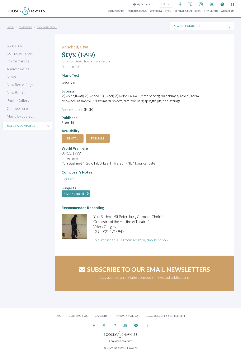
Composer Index (20, 53)
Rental (72, 138)
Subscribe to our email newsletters (144, 269)
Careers (101, 315)
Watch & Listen (160, 11)
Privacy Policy (126, 315)
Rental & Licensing (187, 11)
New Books (16, 92)
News (11, 77)
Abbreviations (72, 109)
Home (10, 27)
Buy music (211, 11)
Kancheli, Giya (75, 47)
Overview (15, 45)
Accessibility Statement (165, 315)
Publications (137, 11)
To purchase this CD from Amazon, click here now (131, 240)
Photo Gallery (18, 100)
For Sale (97, 138)
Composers (116, 11)
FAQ (59, 315)
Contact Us (78, 315)
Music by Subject (20, 116)
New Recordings (20, 84)
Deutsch (68, 179)
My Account (141, 4)
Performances (18, 61)
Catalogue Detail (47, 27)
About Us (227, 11)
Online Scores (18, 108)
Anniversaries (18, 69)
